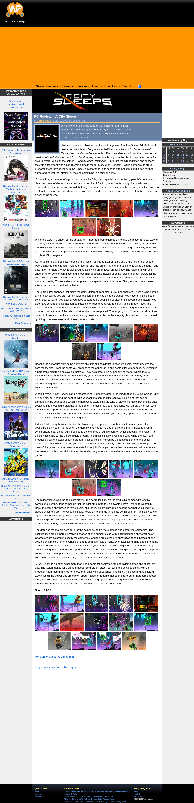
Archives (38, 794)
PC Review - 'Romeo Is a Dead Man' (16, 317)
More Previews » (23, 512)
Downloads (112, 86)
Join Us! (137, 794)
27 (187, 161)
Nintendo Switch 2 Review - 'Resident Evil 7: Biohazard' (16, 298)
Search (127, 86)
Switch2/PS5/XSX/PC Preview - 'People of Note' (16, 480)
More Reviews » (23, 323)
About (136, 791)
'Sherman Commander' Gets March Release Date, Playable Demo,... (90, 799)
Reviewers (39, 796)
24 (173, 161)
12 (182, 155)
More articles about (55, 656)
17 (173, 158)
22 (164, 161)
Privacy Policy (139, 796)
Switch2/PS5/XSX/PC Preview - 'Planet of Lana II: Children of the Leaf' (16, 488)
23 (169, 161)
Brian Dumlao (44, 121)
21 (191, 158)
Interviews (83, 86)
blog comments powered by (55, 667)
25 (178, 161)
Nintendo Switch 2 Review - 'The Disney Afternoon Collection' (16, 189)
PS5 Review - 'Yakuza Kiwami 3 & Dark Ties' (16, 310)
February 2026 (178, 144)
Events (97, 86)
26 (182, 161)
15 (164, 158)
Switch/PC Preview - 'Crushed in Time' (16, 496)
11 (178, 155)
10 (173, 155)
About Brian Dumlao (178, 191)
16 (169, 158)
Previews (67, 86)
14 (191, 155)
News (37, 791)
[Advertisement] (97, 54)
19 (182, 158)
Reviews (52, 86)
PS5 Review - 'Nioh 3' (16, 304)
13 (187, 155)
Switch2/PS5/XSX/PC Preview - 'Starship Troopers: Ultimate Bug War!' (16, 505)
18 (178, 158)
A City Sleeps (178, 168)
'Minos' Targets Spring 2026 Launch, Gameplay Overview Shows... (89, 796)
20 (187, 158)
